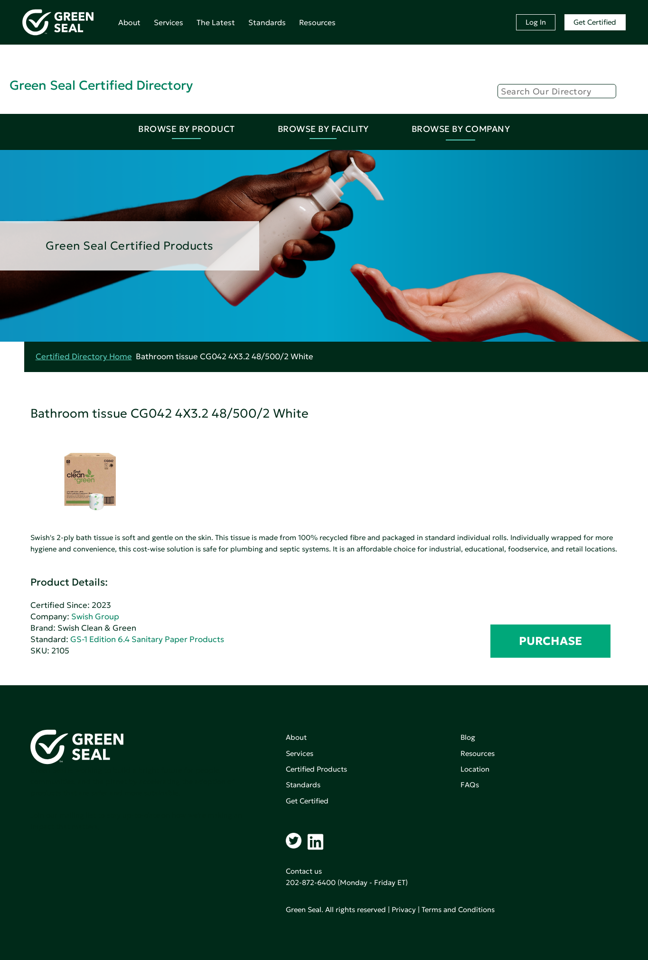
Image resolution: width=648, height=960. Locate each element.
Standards (267, 22)
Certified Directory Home (84, 357)
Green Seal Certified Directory (101, 85)
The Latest (216, 22)
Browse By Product (186, 128)
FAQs (469, 784)
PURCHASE (550, 641)
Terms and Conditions (458, 909)
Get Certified (594, 22)
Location (474, 769)
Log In (536, 22)
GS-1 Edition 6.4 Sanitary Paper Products (147, 639)
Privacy (404, 909)
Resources (317, 22)
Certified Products (316, 769)
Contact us (304, 871)
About (129, 22)
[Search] (557, 91)
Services (168, 22)
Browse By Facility (323, 128)
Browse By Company (461, 128)
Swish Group (95, 617)
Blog (467, 737)
